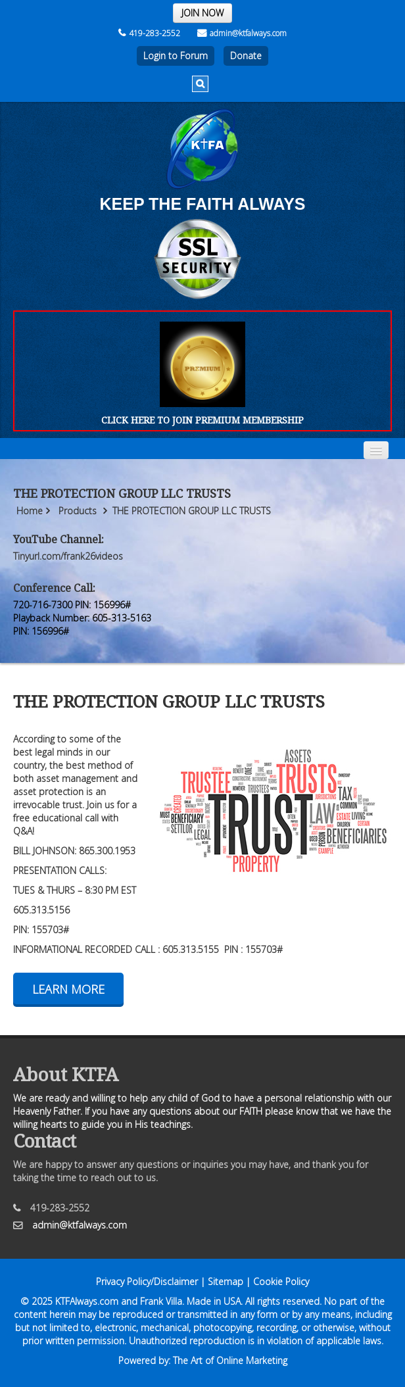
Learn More (68, 989)
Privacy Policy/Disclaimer (147, 1281)
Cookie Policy (281, 1281)
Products (78, 510)
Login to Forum (175, 55)
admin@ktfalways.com (242, 33)
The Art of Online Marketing (230, 1360)
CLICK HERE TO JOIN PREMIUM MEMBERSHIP (202, 420)
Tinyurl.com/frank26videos (68, 556)
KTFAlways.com (86, 1301)
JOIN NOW (202, 13)
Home (29, 510)
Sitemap (225, 1281)
